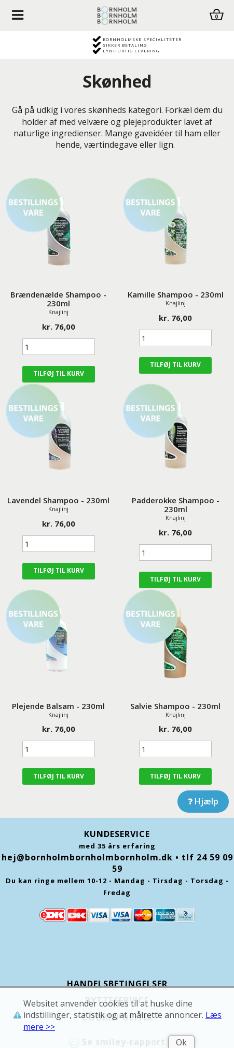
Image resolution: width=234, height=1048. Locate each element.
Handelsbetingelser (117, 983)
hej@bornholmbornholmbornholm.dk (87, 857)
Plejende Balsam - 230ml (58, 706)
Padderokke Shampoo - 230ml (175, 504)
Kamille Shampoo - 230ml (176, 294)
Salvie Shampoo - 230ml (175, 706)
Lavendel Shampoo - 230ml (58, 500)
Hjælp (203, 801)
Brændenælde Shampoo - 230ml (58, 298)
